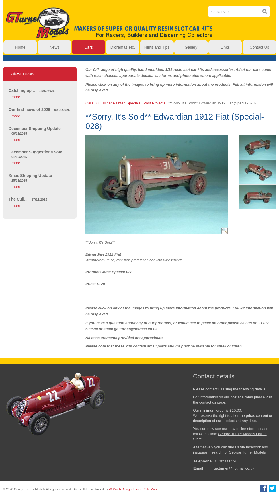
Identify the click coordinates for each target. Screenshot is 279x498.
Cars (89, 103)
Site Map (150, 489)
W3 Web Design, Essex (125, 489)
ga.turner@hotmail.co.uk (234, 468)
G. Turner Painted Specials (118, 103)
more (16, 97)
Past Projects (154, 103)
